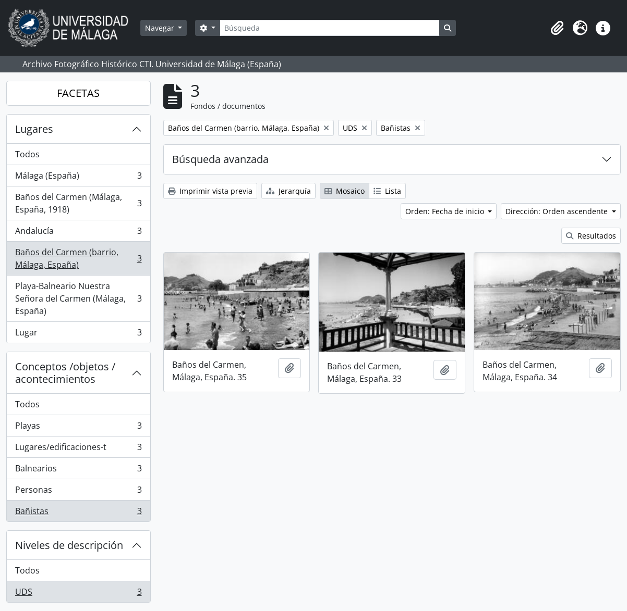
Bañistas (78, 513)
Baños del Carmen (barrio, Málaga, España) (78, 258)
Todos (27, 154)
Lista (387, 191)
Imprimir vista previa (210, 191)
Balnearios (78, 470)
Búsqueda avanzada (220, 159)
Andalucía (78, 233)
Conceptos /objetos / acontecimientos (65, 372)
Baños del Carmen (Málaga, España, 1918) (78, 203)
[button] (557, 28)
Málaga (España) (78, 177)
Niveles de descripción (69, 545)
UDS (78, 593)
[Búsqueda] (330, 28)
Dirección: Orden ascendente (557, 211)
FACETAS (78, 93)
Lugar (78, 334)
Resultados (591, 236)
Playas (78, 428)
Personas (78, 492)
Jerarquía (288, 191)
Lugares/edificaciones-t (78, 449)
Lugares (34, 129)
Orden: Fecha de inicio (445, 211)
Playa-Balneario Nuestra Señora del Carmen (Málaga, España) (78, 298)
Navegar (160, 28)
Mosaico (344, 191)
